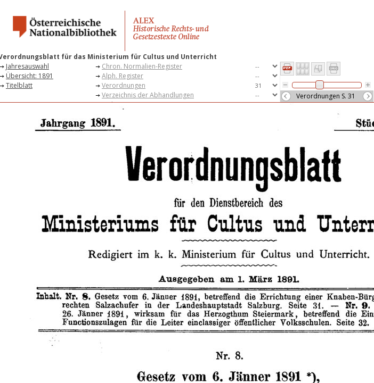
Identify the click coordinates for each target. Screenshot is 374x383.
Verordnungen (123, 85)
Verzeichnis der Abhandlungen (148, 94)
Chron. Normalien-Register (142, 66)
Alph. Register (122, 75)
